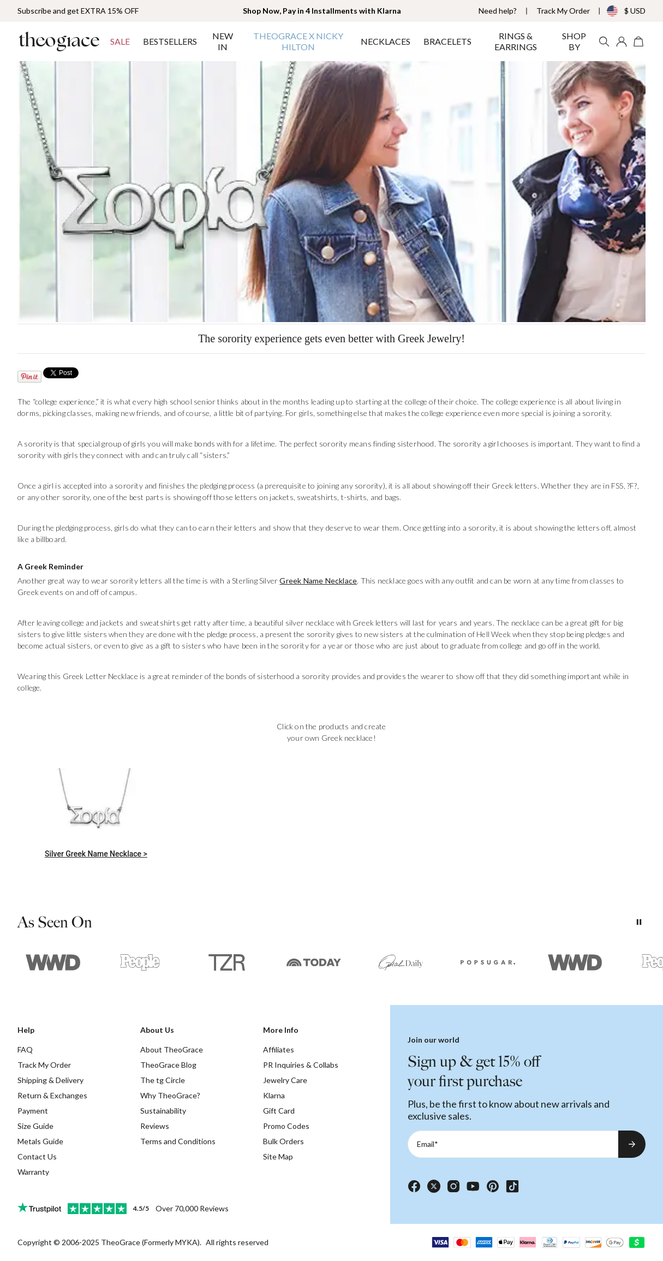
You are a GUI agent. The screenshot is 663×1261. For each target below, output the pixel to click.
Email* (427, 1144)
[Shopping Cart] (639, 41)
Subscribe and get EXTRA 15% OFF (78, 10)
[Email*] (513, 1144)
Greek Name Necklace (318, 580)
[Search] (604, 41)
